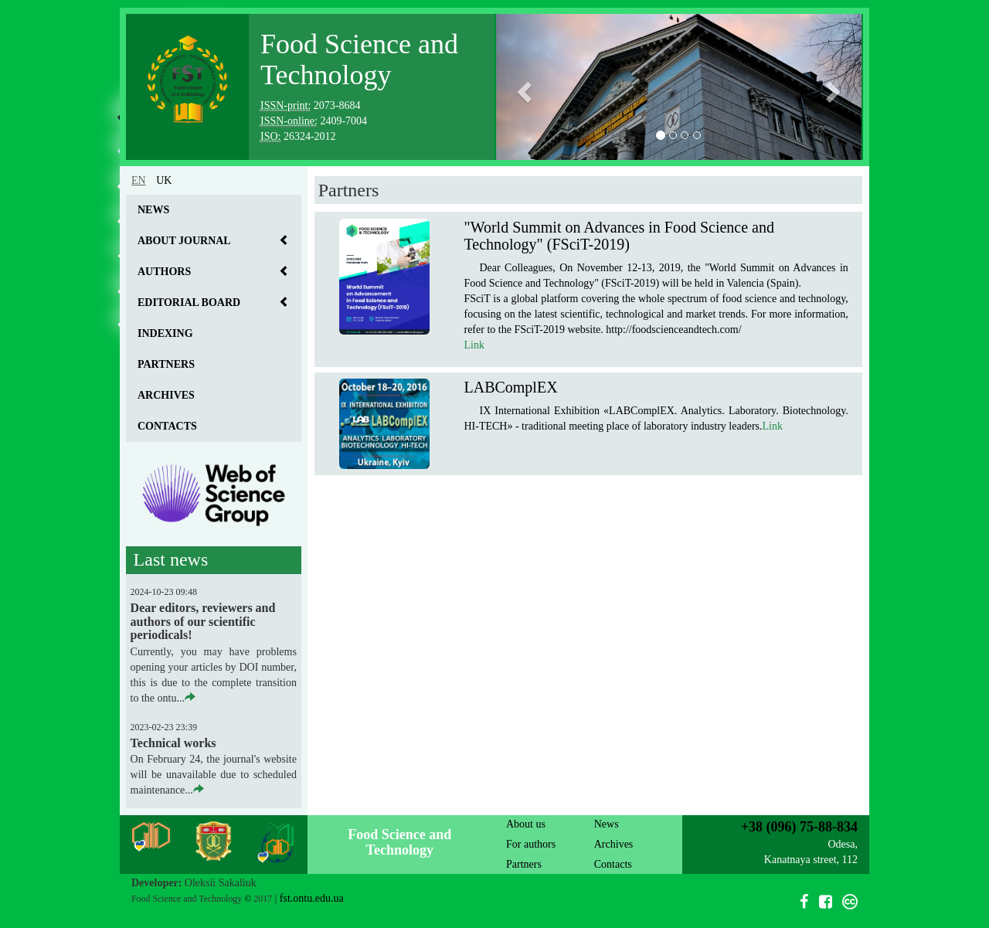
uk (164, 180)
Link (474, 345)
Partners (166, 364)
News (153, 210)
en (138, 180)
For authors (531, 844)
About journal (184, 240)
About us (525, 824)
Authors (164, 271)
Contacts (167, 426)
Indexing (165, 333)
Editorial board (189, 302)
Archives (166, 395)
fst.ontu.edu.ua (312, 898)
